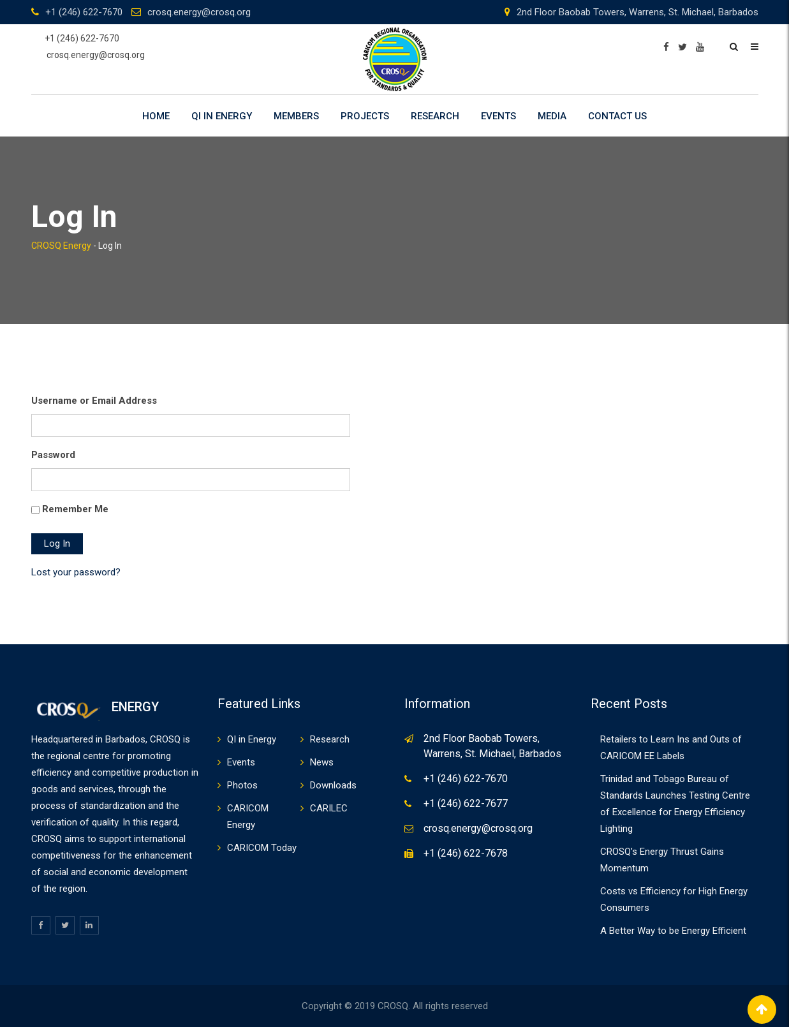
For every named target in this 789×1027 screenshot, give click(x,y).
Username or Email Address (94, 400)
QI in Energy (221, 116)
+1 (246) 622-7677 (466, 803)
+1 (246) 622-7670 (83, 12)
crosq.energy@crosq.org (199, 12)
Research (435, 116)
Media (552, 116)
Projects (365, 116)
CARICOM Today (262, 847)
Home (156, 116)
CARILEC (329, 808)
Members (296, 116)
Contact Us (617, 116)
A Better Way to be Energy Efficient (673, 930)
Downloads (333, 785)
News (322, 762)
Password (53, 455)
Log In (57, 543)
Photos (242, 785)
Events (498, 116)
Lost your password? (76, 572)
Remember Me (75, 509)
